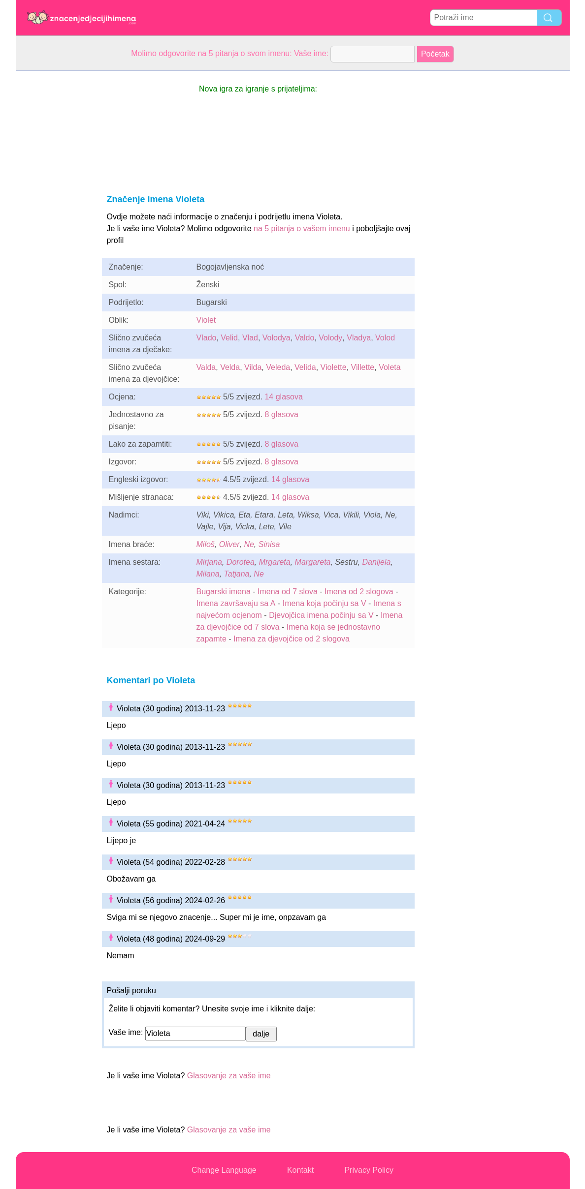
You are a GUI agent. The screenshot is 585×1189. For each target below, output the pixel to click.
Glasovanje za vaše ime (229, 1075)
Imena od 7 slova (288, 591)
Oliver (229, 544)
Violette (334, 367)
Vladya (359, 338)
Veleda (278, 367)
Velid (229, 338)
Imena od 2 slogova (359, 591)
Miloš (205, 544)
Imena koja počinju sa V (324, 603)
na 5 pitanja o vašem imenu (302, 228)
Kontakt (300, 1170)
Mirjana (209, 562)
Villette (363, 367)
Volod (385, 338)
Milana (208, 574)
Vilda (252, 367)
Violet (206, 320)
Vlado (206, 338)
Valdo (305, 338)
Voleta (389, 367)
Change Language (224, 1170)
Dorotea (241, 562)
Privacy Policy (368, 1170)
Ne (249, 544)
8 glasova (281, 414)
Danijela (376, 562)
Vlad (250, 338)
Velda (230, 367)
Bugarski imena (223, 591)
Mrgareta (275, 562)
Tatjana (237, 574)
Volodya (276, 338)
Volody (330, 338)
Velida (305, 367)
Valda (206, 367)
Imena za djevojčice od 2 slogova (291, 639)
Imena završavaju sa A (236, 603)
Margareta (313, 562)
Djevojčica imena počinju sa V (321, 615)
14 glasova (283, 397)
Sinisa (269, 544)
